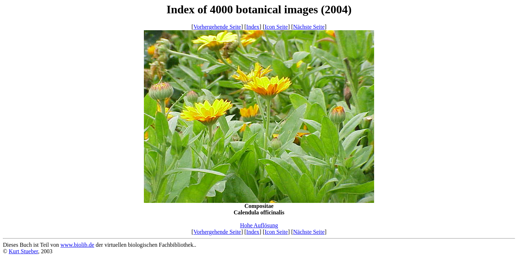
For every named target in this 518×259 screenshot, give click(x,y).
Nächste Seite (309, 27)
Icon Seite (276, 27)
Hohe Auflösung (259, 225)
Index (252, 27)
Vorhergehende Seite (217, 27)
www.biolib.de (77, 245)
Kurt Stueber (23, 251)
